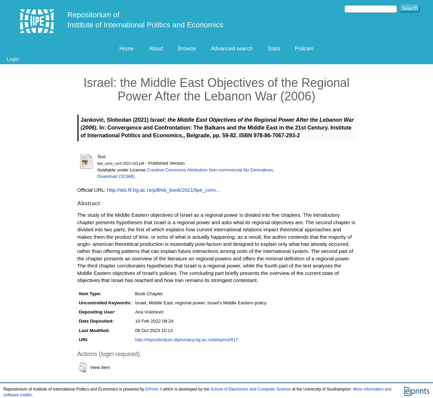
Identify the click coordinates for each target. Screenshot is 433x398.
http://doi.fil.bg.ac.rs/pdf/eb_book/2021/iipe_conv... (163, 190)
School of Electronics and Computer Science (250, 389)
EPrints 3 (153, 389)
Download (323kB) (116, 176)
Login (13, 59)
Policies (304, 48)
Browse (187, 48)
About (156, 48)
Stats (274, 48)
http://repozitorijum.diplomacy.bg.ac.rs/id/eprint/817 (186, 339)
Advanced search (232, 48)
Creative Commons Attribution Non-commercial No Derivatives (210, 169)
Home (126, 48)
